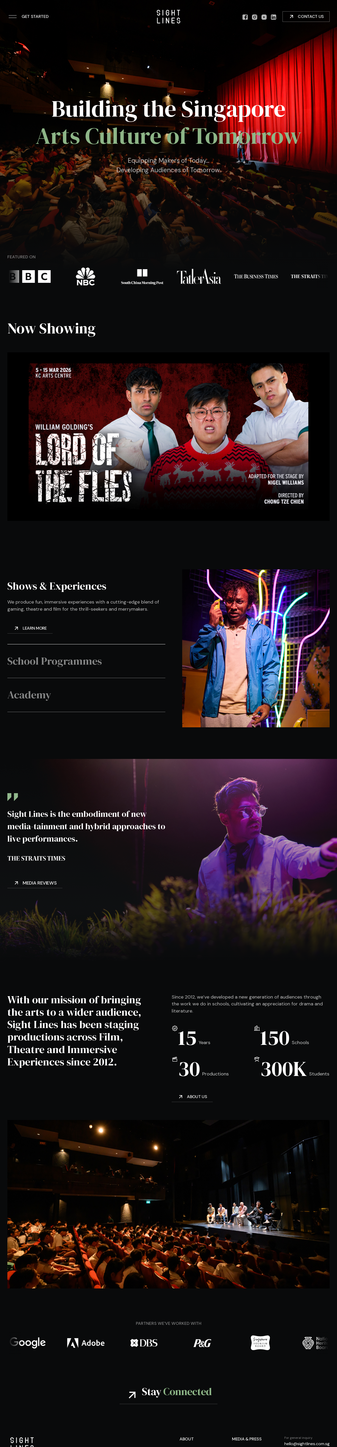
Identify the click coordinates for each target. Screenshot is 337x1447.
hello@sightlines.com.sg (307, 1444)
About (187, 1439)
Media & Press (247, 1439)
